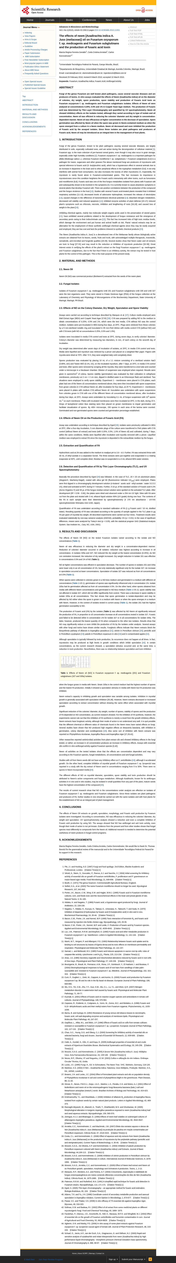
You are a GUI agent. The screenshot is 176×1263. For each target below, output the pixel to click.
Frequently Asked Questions (35, 73)
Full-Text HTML (135, 34)
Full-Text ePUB (135, 37)
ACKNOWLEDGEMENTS (34, 126)
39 (117, 425)
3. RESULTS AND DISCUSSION (78, 531)
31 (111, 631)
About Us (129, 20)
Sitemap (92, 1253)
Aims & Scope (30, 39)
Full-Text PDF (134, 30)
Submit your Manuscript (132, 1259)
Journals (49, 20)
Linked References (137, 40)
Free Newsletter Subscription (36, 60)
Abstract (132, 27)
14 (126, 198)
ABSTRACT (66, 87)
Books (69, 20)
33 (82, 634)
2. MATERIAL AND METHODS (77, 260)
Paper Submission (31, 53)
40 (144, 643)
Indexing (27, 33)
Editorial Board (30, 43)
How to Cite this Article (138, 44)
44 (91, 770)
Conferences (89, 20)
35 (141, 631)
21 (61, 216)
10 (92, 191)
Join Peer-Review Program (50, 1259)
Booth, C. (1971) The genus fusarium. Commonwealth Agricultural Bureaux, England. (100, 883)
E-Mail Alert (29, 1259)
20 (77, 207)
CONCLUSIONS (29, 122)
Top (24, 96)
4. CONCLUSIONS (70, 806)
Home (30, 20)
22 (104, 219)
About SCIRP (82, 1253)
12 (101, 201)
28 (105, 731)
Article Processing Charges (35, 50)
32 (147, 634)
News (109, 20)
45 (102, 785)
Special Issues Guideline (34, 88)
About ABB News (31, 70)
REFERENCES (68, 859)
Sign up (112, 1259)
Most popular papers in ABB (35, 63)
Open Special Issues (32, 81)
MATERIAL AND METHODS (35, 109)
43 (134, 760)
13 (61, 198)
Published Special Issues (34, 85)
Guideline (28, 46)
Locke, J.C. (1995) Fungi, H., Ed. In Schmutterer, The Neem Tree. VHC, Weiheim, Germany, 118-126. (107, 1065)
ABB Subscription (31, 56)
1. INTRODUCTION (70, 139)
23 (141, 229)
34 (120, 634)
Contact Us (100, 1253)
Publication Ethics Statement (36, 67)
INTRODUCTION (30, 105)
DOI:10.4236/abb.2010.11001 (107, 30)
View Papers (29, 36)
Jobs (147, 20)
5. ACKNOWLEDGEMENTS (75, 839)
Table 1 (76, 541)
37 (127, 315)
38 (109, 318)
